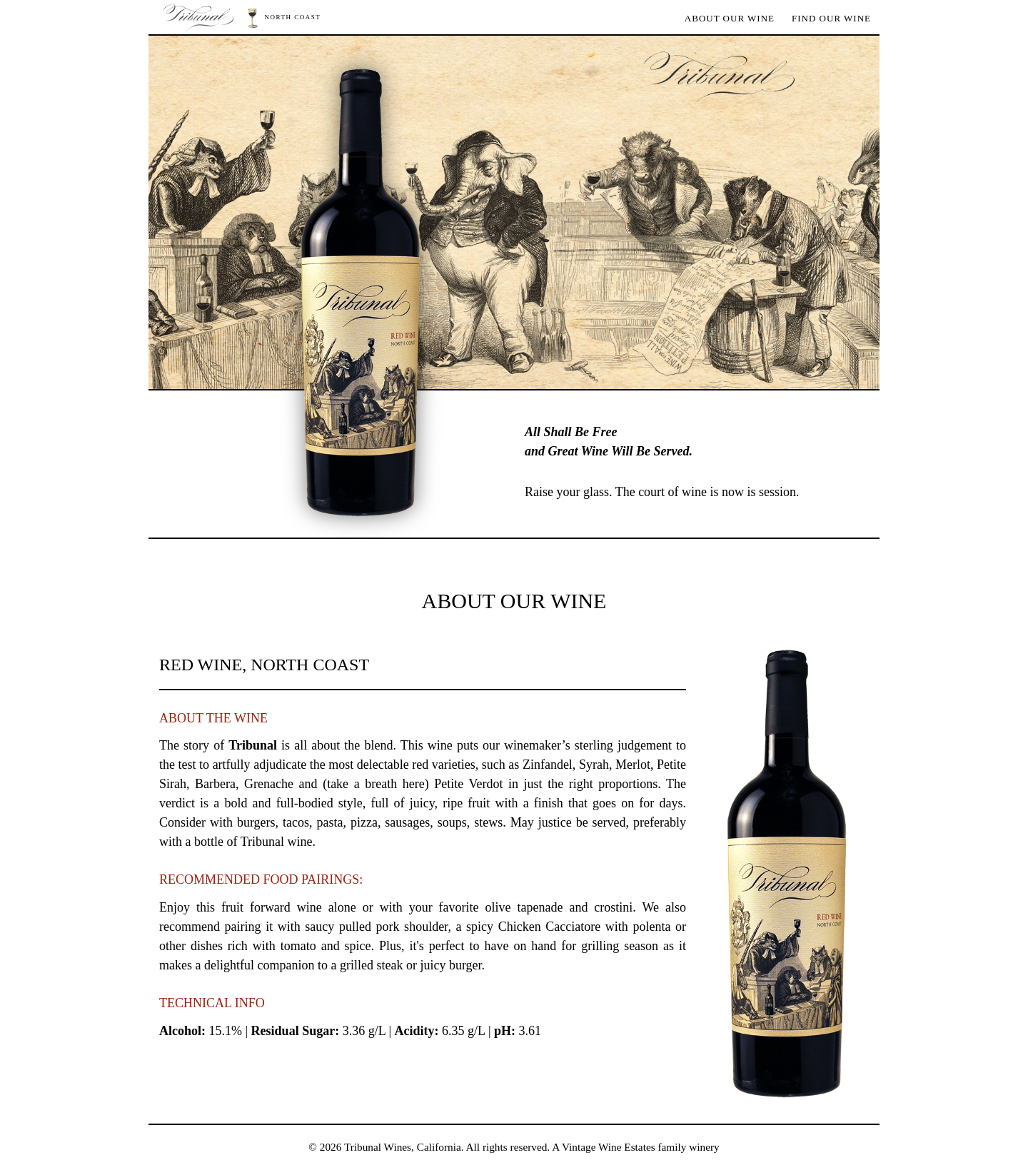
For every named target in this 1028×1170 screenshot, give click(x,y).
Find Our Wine (831, 18)
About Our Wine (730, 18)
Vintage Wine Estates (608, 1147)
